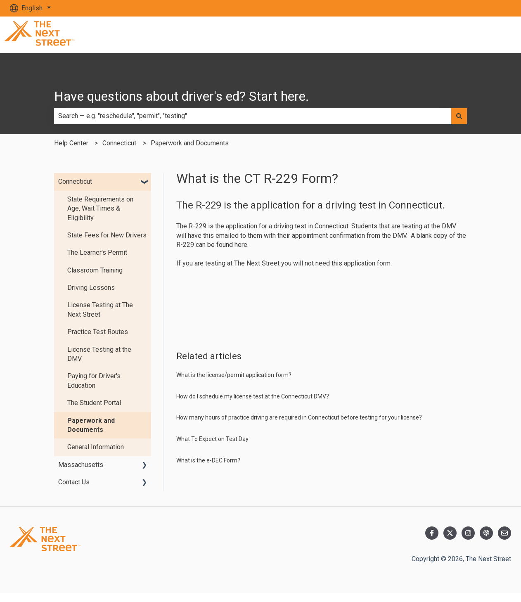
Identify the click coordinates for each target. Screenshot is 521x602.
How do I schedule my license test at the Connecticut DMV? (252, 396)
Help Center (71, 143)
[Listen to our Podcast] (486, 533)
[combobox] (252, 116)
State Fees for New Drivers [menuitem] (107, 235)
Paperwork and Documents (190, 143)
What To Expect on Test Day (212, 439)
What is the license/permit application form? (233, 375)
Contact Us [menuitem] (74, 482)
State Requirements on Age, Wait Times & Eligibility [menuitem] (100, 208)
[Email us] (504, 533)
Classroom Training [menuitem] (95, 270)
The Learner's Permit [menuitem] (97, 252)
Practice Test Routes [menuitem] (97, 332)
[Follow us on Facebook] (431, 533)
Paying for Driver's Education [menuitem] (94, 380)
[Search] (459, 116)
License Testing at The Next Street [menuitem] (100, 309)
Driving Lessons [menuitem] (91, 288)
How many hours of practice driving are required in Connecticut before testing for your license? (299, 417)
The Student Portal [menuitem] (94, 403)
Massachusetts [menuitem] (80, 465)
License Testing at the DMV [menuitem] (99, 354)
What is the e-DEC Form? (208, 460)
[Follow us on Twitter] (450, 533)
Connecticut (119, 143)
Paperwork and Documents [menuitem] (91, 425)
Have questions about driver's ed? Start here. (181, 96)
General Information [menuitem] (95, 447)
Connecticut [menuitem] (75, 181)
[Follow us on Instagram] (468, 533)
